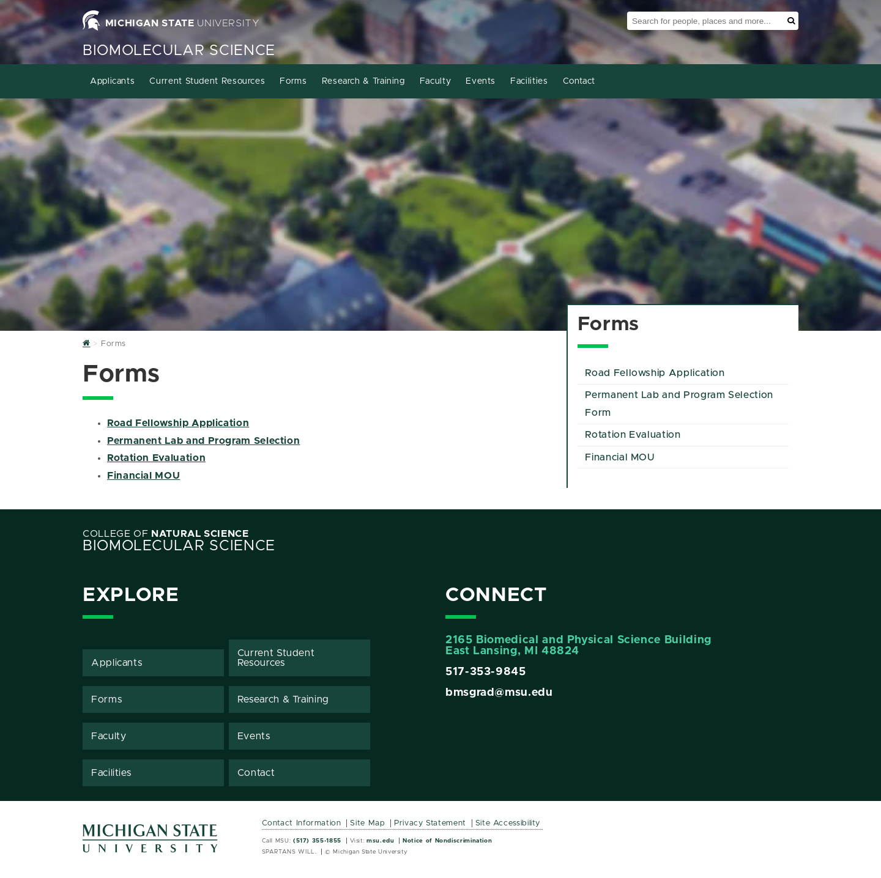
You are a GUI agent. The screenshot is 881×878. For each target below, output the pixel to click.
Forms (293, 81)
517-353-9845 (485, 671)
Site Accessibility (508, 823)
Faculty (435, 81)
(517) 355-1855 (317, 841)
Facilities (529, 81)
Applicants (112, 81)
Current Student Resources (207, 81)
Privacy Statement (430, 823)
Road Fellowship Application (178, 423)
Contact (579, 81)
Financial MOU (143, 476)
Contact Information (301, 823)
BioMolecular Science (179, 50)
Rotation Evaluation (156, 458)
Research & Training (363, 81)
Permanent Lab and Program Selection (203, 441)
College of (166, 534)
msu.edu (380, 841)
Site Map (367, 823)
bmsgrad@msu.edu (499, 692)
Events (481, 81)
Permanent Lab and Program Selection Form (679, 404)
